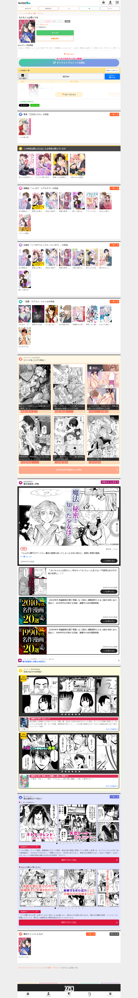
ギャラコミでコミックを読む (69, 61)
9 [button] (82, 908)
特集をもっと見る (109, 482)
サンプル (55, 33)
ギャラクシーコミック (27, 968)
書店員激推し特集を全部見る (70, 660)
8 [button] (81, 843)
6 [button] (76, 714)
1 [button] (58, 714)
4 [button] (69, 714)
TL (69, 8)
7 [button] (79, 714)
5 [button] (72, 714)
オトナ (110, 8)
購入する (112, 76)
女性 (28, 13)
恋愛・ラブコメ (38, 13)
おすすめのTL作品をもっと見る (69, 470)
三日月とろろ (43, 25)
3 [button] (65, 714)
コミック (22, 13)
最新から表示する (112, 70)
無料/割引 (48, 8)
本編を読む (55, 38)
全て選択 (22, 78)
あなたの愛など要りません (31, 867)
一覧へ (113, 114)
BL (89, 8)
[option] (39, 695)
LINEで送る (35, 105)
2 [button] (62, 714)
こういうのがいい (27, 802)
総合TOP (28, 8)
